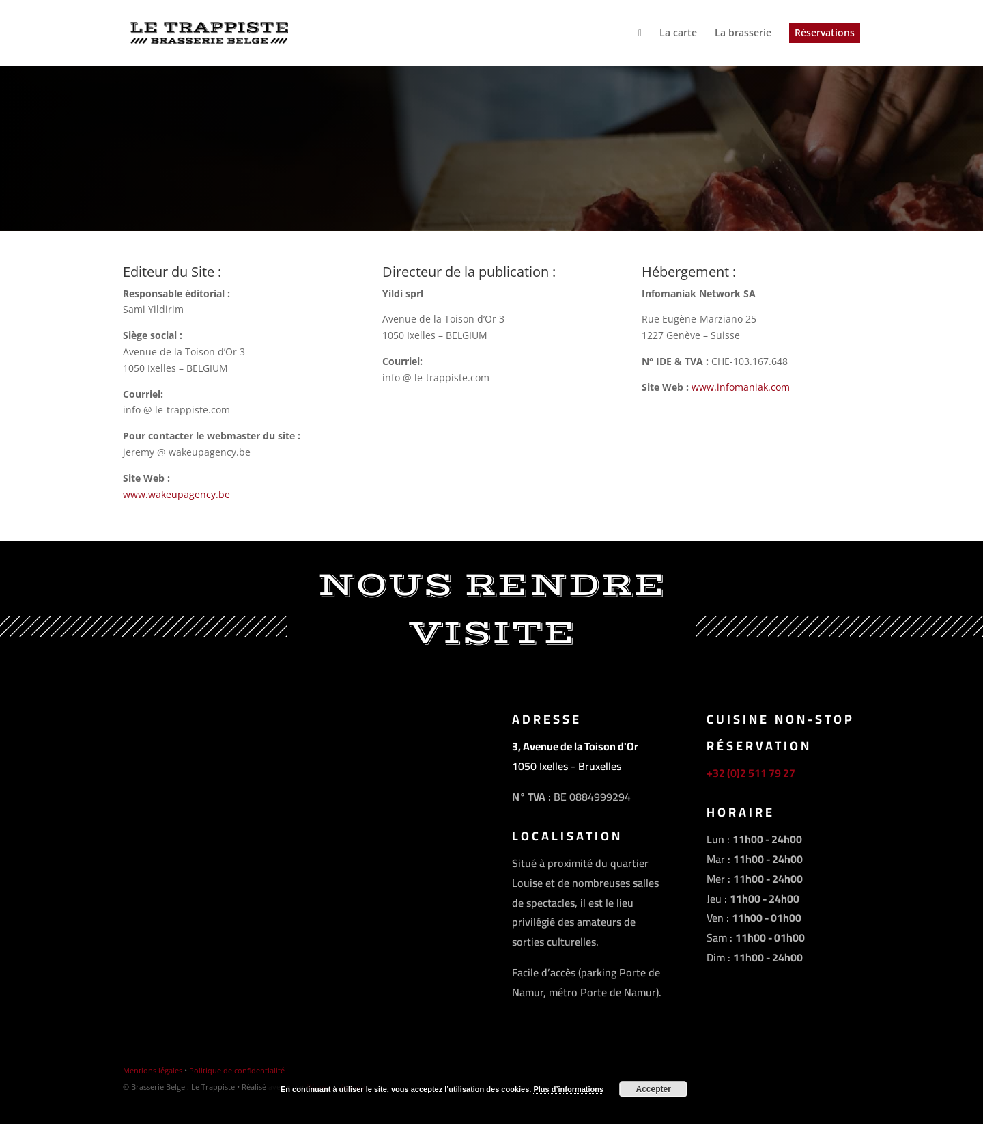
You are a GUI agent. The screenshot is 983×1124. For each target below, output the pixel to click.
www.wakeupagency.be (176, 494)
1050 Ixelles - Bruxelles (566, 766)
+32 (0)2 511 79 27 (751, 773)
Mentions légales (152, 1070)
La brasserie (743, 33)
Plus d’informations (568, 1089)
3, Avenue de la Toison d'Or (575, 746)
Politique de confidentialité (237, 1070)
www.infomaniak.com (741, 387)
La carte (678, 33)
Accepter (653, 1089)
